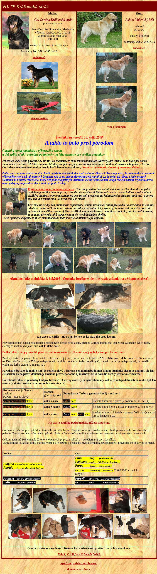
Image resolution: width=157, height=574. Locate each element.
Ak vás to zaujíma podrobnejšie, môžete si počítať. (79, 422)
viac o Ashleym (116, 126)
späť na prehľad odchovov (78, 563)
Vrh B (70, 554)
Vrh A (61, 554)
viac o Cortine (39, 118)
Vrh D (88, 554)
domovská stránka (78, 569)
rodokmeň (39, 57)
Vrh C (79, 554)
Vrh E (96, 554)
